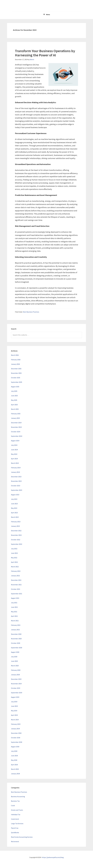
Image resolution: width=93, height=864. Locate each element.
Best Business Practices (31, 312)
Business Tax (15, 801)
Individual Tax (15, 814)
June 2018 (14, 756)
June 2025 (14, 396)
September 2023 (16, 490)
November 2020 (16, 639)
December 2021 (16, 580)
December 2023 (16, 477)
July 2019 (14, 702)
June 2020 (14, 661)
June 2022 (14, 553)
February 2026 (15, 360)
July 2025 (14, 391)
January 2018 (15, 774)
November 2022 (16, 535)
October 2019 (15, 688)
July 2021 (14, 603)
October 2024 (15, 432)
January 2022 (15, 576)
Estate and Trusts (17, 810)
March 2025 (15, 409)
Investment (15, 819)
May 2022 (14, 558)
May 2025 (14, 400)
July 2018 (14, 751)
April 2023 (14, 513)
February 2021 (15, 625)
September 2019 (16, 693)
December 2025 (16, 369)
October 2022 (15, 540)
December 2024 (16, 423)
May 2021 (14, 612)
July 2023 (14, 499)
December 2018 (16, 733)
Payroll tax (14, 828)
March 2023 (15, 517)
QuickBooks (15, 832)
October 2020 (15, 643)
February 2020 (15, 670)
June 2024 (14, 450)
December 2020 (16, 634)
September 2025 (16, 382)
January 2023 (15, 526)
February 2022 (15, 571)
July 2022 (14, 549)
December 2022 (16, 531)
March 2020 (15, 666)
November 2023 (16, 481)
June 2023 (14, 504)
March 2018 (15, 769)
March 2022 (15, 567)
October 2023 (15, 486)
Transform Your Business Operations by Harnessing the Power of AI (45, 53)
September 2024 (16, 436)
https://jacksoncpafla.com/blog (53, 857)
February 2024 (15, 468)
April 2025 (14, 405)
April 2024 (14, 459)
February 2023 (15, 522)
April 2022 (14, 562)
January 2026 (15, 364)
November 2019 (16, 684)
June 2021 (14, 607)
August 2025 (15, 387)
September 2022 (16, 544)
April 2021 (14, 616)
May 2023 (14, 508)
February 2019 (15, 724)
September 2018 (16, 742)
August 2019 (15, 697)
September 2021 (16, 594)
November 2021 (16, 585)
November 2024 (16, 427)
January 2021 (15, 630)
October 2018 (15, 738)
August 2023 (15, 495)
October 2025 (15, 378)
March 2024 (15, 463)
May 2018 (14, 760)
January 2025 (15, 418)
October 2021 (15, 589)
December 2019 (16, 679)
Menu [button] (48, 14)
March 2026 (15, 355)
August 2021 (15, 598)
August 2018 (15, 747)
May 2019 (14, 711)
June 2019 (14, 706)
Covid (13, 805)
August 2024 (15, 441)
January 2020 (15, 675)
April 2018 (14, 765)
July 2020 (14, 657)
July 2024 (14, 445)
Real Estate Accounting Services (22, 837)
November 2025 (16, 373)
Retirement (15, 841)
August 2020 (15, 652)
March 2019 (15, 720)
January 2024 (15, 472)
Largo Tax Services (17, 823)
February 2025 (15, 414)
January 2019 (15, 729)
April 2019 (14, 715)
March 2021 (15, 621)
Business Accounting (18, 796)
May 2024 (14, 454)
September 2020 (16, 648)
